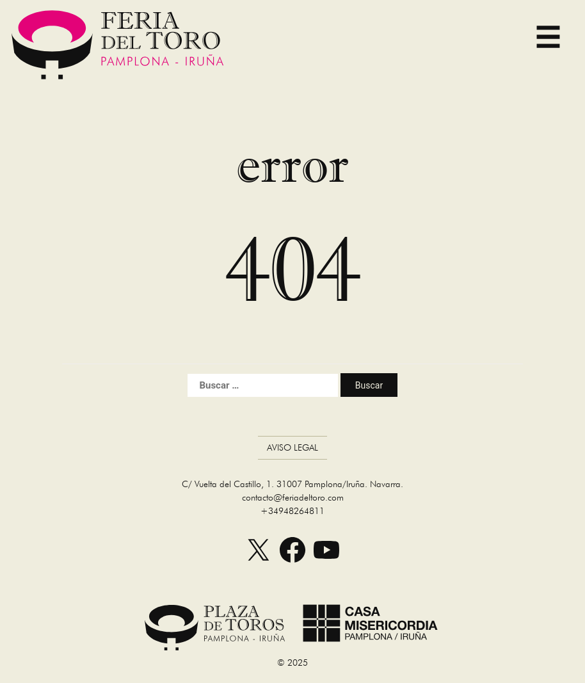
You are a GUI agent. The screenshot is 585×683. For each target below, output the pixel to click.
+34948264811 (292, 511)
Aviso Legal (292, 447)
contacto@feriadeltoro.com (293, 497)
